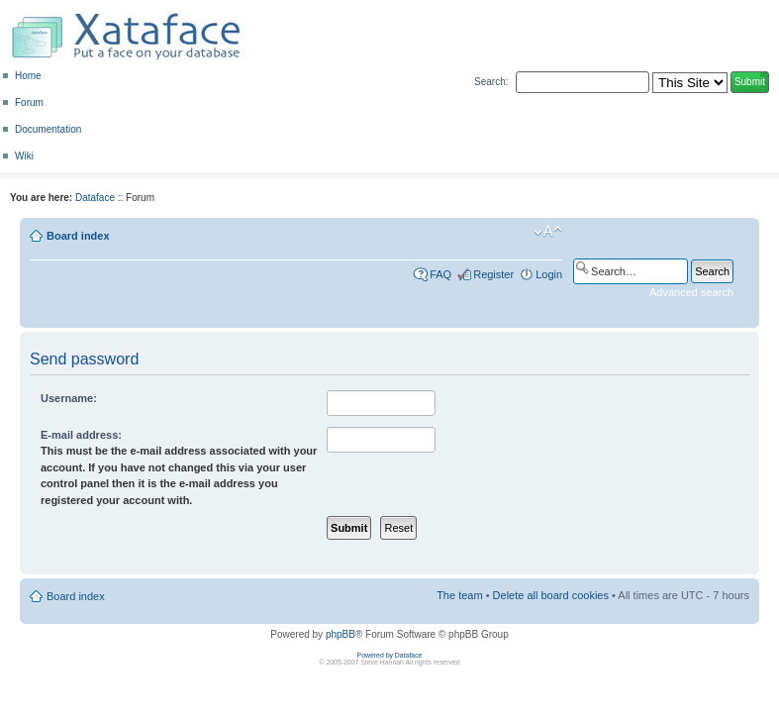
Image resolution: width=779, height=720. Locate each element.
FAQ (440, 274)
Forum (29, 102)
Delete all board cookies (551, 595)
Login (549, 274)
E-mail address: (81, 435)
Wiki (24, 156)
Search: (491, 81)
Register (493, 274)
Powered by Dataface (390, 655)
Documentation (48, 129)
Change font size (548, 232)
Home (28, 75)
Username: (69, 398)
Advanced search (691, 292)
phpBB (340, 634)
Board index (78, 236)
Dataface (95, 197)
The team (459, 595)
